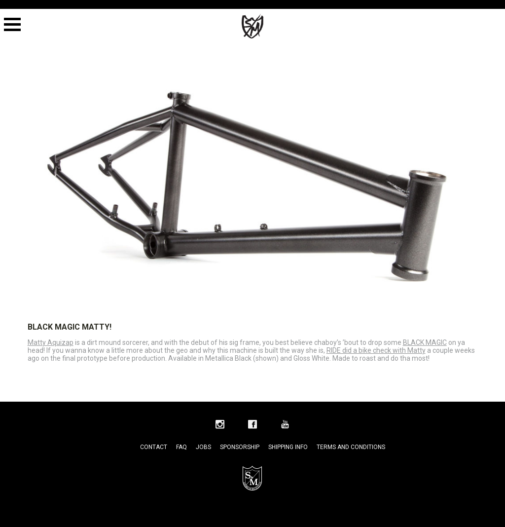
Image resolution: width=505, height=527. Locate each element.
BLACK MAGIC (425, 342)
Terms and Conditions (351, 447)
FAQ (181, 447)
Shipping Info (288, 447)
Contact (153, 447)
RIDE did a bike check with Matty (376, 350)
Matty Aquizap (50, 342)
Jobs (203, 447)
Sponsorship (239, 447)
